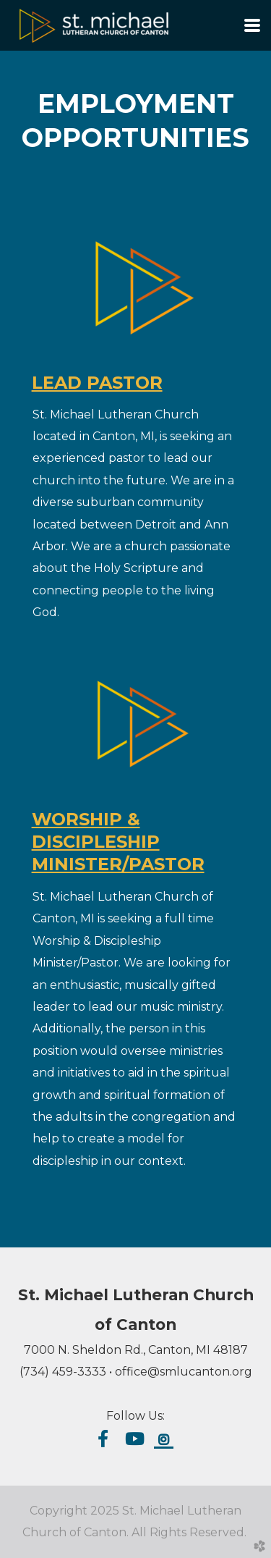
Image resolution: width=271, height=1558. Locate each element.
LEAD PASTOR (97, 382)
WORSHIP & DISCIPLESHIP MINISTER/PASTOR (118, 842)
